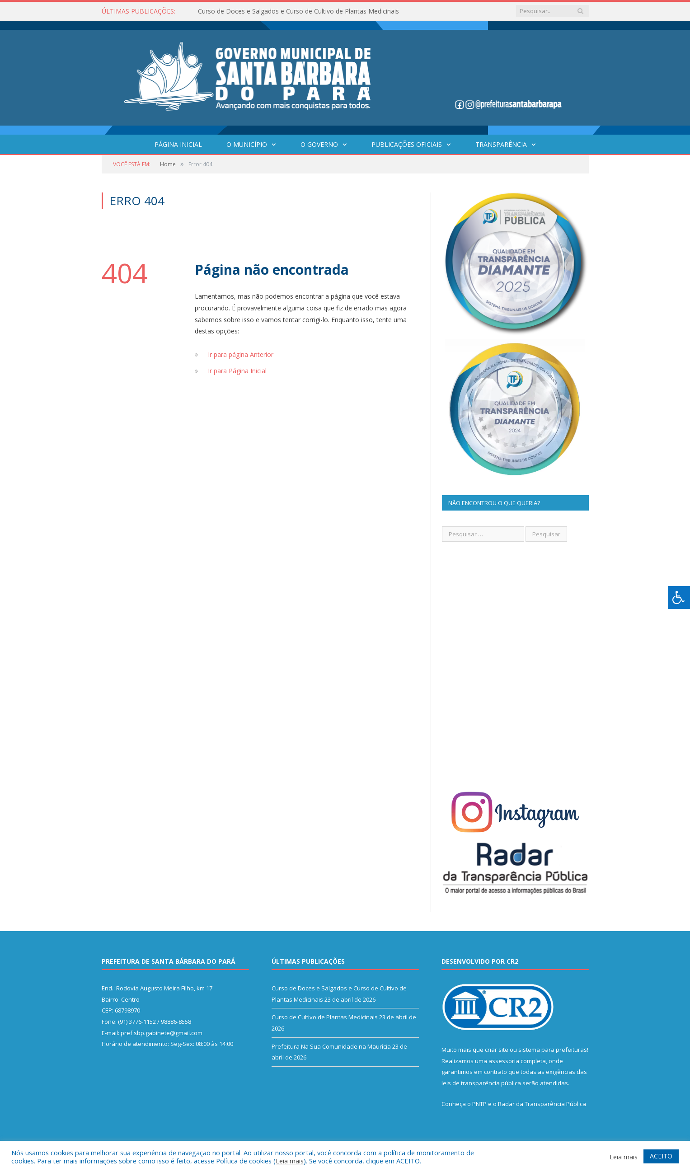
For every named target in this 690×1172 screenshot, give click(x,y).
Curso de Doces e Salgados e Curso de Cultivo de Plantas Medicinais (298, 11)
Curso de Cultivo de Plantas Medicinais (325, 1017)
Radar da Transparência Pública (542, 1104)
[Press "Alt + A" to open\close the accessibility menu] (679, 597)
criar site (496, 1049)
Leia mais (290, 1161)
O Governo (319, 144)
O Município (246, 144)
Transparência (501, 144)
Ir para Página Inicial (237, 370)
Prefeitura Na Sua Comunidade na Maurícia (331, 1046)
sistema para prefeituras (552, 1049)
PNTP (479, 1104)
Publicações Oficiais (406, 144)
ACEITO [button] (661, 1156)
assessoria (503, 1061)
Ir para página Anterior (240, 354)
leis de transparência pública (481, 1083)
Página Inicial (178, 144)
